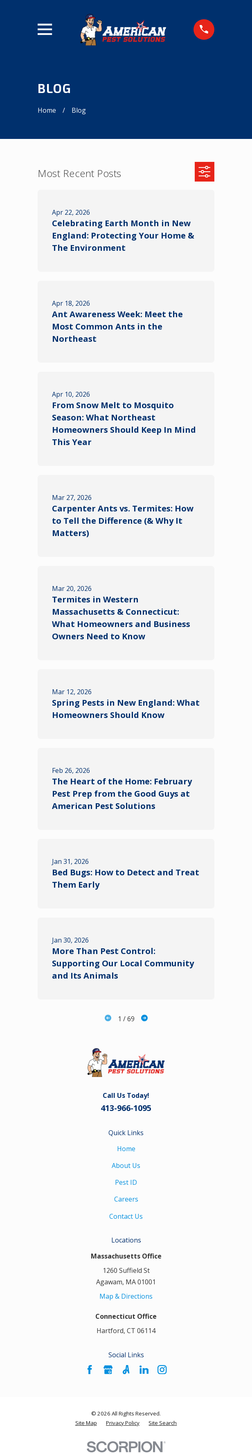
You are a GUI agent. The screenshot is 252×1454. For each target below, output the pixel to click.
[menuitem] (86, 1423)
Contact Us (126, 1216)
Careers (126, 1199)
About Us (126, 1165)
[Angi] (126, 1369)
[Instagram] (162, 1369)
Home (126, 1148)
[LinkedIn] (144, 1369)
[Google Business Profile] (108, 1369)
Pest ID (126, 1182)
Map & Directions (126, 1296)
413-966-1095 (126, 1107)
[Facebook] (89, 1369)
